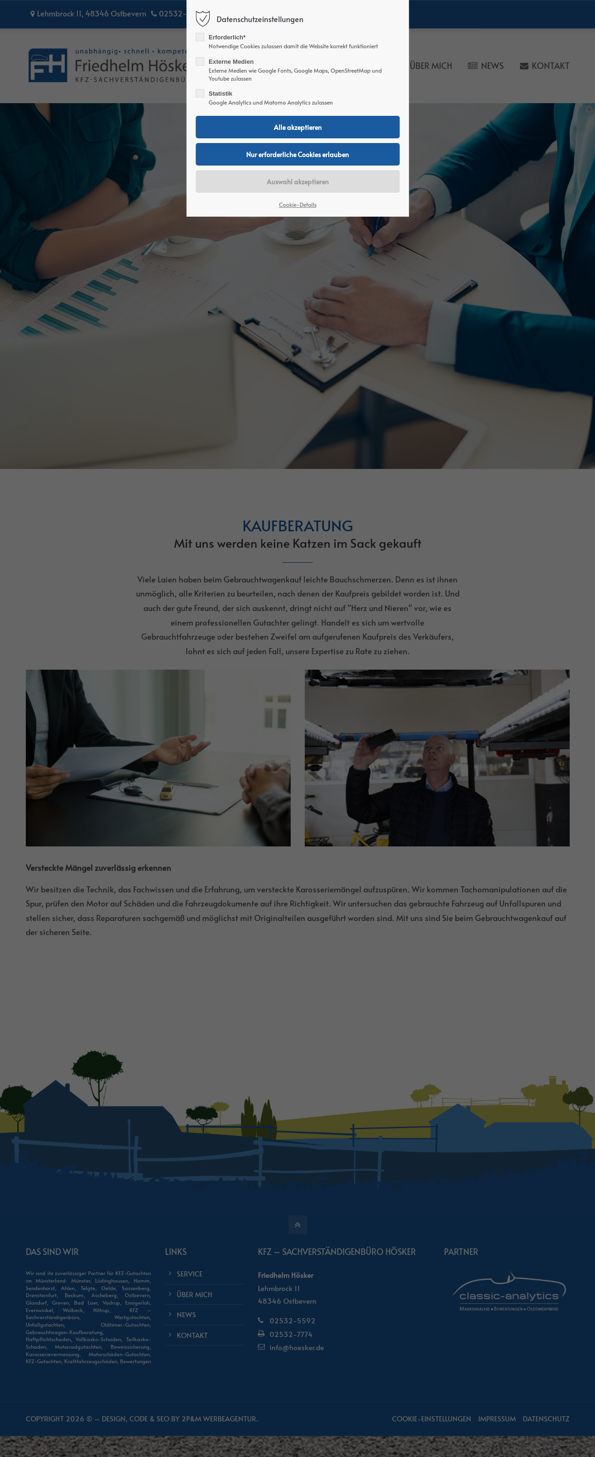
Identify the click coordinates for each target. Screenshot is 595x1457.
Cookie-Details (297, 204)
